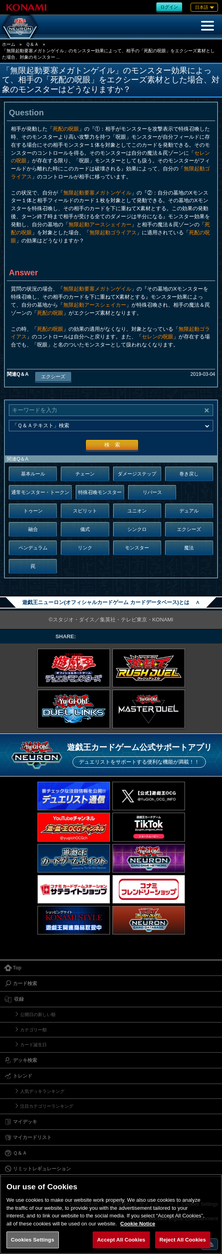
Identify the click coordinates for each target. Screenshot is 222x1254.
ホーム (8, 44)
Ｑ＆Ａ (32, 44)
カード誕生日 (33, 1044)
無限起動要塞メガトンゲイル (97, 193)
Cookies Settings (32, 1240)
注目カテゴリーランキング (46, 1106)
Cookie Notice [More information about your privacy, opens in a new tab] (138, 1224)
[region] (111, 1214)
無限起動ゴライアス (113, 232)
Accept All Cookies (121, 1240)
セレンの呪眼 (157, 337)
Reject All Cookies (183, 1240)
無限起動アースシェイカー (99, 224)
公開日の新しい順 (38, 1014)
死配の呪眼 (66, 129)
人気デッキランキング (42, 1091)
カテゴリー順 (33, 1029)
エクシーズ (53, 376)
